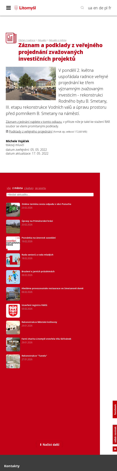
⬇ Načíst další (49, 444)
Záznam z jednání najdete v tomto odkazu (34, 122)
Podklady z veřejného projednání (30, 131)
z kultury (29, 188)
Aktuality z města (57, 40)
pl (106, 7)
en (95, 7)
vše (9, 188)
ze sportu (40, 188)
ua (90, 7)
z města (17, 188)
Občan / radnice (26, 40)
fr (110, 7)
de (101, 7)
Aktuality (42, 40)
